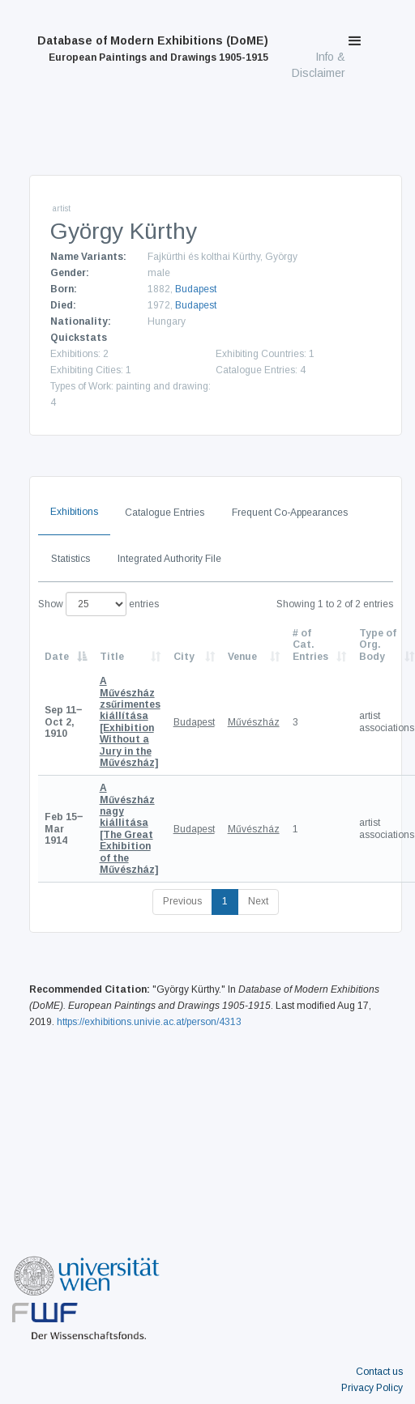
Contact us (379, 1371)
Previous (182, 901)
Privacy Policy (372, 1387)
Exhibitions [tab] (74, 511)
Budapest (195, 289)
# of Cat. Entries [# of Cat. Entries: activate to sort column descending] (310, 645)
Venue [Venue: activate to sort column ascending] (242, 656)
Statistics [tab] (70, 558)
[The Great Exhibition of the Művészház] (129, 828)
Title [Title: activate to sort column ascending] (112, 656)
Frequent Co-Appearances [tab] (290, 512)
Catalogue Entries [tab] (164, 512)
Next (258, 901)
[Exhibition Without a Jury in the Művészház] (130, 721)
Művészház (254, 722)
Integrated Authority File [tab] (169, 558)
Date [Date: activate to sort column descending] (57, 656)
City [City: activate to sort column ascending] (184, 656)
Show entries (98, 604)
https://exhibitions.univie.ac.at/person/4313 (149, 1021)
